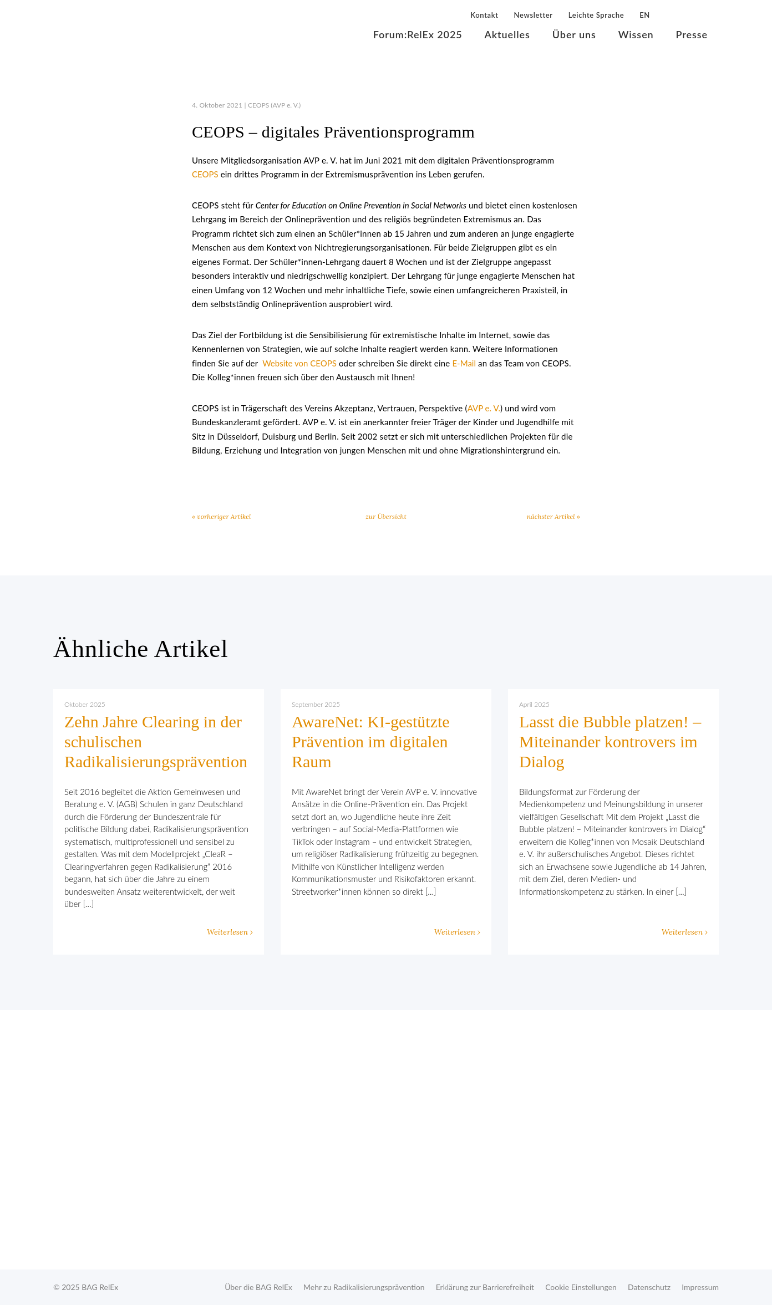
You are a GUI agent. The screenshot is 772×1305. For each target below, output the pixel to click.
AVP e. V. (484, 408)
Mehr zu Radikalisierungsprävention (364, 1287)
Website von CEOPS (299, 363)
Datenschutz (649, 1287)
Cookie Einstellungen (581, 1287)
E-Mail (464, 363)
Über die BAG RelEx (258, 1287)
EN (644, 15)
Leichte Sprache (596, 15)
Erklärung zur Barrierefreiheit (485, 1287)
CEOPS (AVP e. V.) (274, 105)
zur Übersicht (386, 516)
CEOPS (205, 174)
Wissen (636, 34)
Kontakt (484, 15)
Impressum (700, 1287)
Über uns (574, 34)
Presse (692, 34)
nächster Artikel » (553, 516)
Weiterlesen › (230, 932)
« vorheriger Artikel (221, 516)
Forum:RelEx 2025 (418, 34)
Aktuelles (507, 34)
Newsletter (533, 15)
